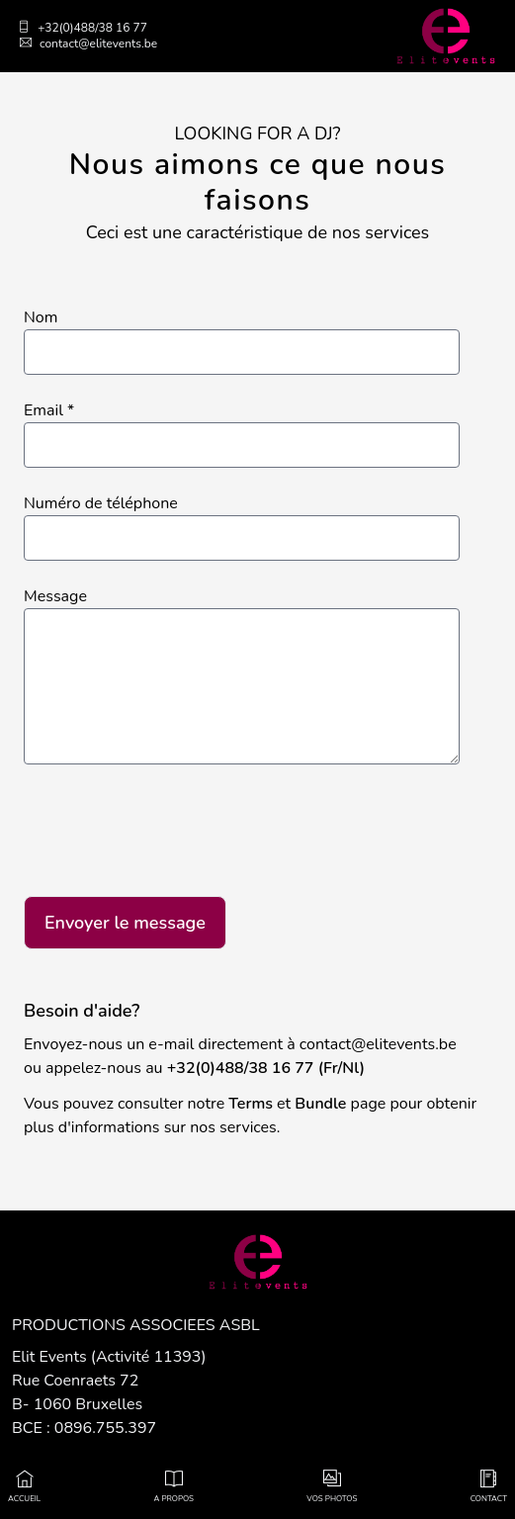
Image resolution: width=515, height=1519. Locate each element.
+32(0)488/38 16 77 (82, 28)
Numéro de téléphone (101, 503)
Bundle (320, 1104)
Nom (40, 317)
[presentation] (174, 833)
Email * (49, 410)
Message (55, 596)
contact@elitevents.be (88, 43)
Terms (250, 1104)
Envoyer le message (125, 923)
